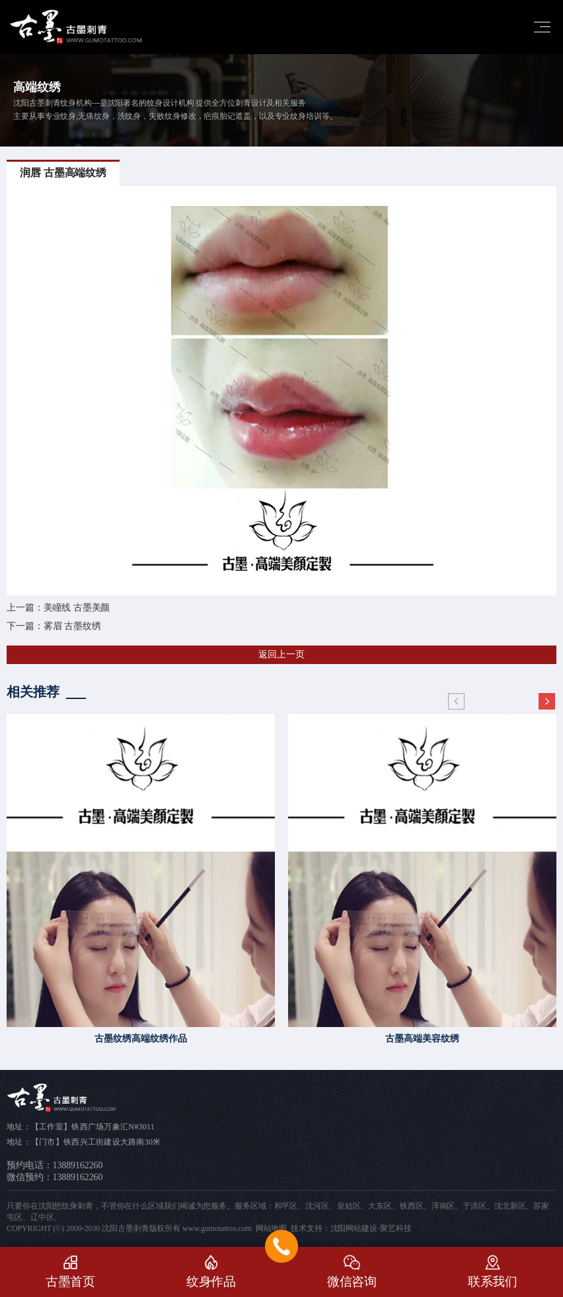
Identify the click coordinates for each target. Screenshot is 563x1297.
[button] (546, 702)
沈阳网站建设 (353, 1228)
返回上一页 (281, 654)
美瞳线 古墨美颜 (77, 608)
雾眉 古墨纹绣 (72, 626)
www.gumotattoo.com (217, 1228)
